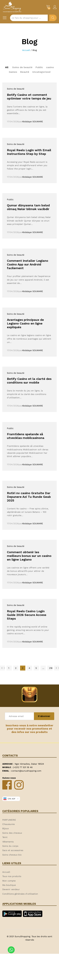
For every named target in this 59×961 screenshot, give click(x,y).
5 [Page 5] (36, 668)
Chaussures (8, 824)
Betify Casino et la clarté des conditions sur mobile (29, 380)
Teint (4, 837)
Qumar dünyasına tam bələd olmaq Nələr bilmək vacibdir (28, 207)
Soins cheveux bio (11, 855)
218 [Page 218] (51, 668)
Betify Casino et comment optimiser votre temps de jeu (29, 96)
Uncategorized (41, 71)
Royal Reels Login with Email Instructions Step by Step (29, 152)
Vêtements (8, 841)
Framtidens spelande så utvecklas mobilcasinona (25, 436)
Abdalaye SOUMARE (32, 121)
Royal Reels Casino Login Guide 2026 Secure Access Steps (26, 614)
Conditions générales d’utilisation (20, 894)
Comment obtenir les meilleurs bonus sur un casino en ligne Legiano (29, 555)
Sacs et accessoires (12, 850)
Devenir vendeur (11, 889)
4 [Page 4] (29, 668)
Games (13, 71)
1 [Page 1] (8, 668)
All (6, 67)
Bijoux (5, 828)
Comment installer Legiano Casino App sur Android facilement (27, 264)
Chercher (53, 18)
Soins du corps (10, 846)
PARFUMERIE (9, 820)
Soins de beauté (22, 67)
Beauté (24, 71)
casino (50, 67)
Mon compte (9, 880)
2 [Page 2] (15, 668)
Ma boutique (9, 885)
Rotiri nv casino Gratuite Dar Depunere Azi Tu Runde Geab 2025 (29, 496)
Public (39, 67)
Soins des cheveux (12, 833)
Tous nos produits (11, 876)
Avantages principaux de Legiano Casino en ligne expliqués (25, 323)
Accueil (6, 872)
